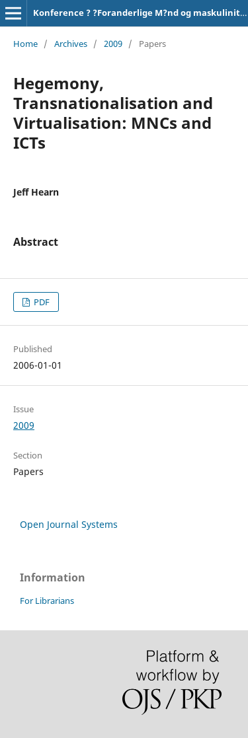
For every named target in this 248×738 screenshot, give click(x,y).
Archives (70, 44)
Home (25, 44)
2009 (113, 44)
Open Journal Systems (69, 524)
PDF (41, 302)
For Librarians (47, 601)
